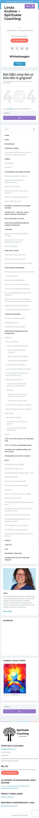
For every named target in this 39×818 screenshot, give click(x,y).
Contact (8, 545)
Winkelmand (9, 163)
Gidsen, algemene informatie (18, 356)
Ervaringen (9, 144)
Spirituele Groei (12, 250)
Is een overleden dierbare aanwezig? (16, 351)
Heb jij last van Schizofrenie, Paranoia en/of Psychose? (16, 385)
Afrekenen (8, 167)
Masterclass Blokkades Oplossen (16, 176)
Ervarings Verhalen (13, 553)
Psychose (10, 390)
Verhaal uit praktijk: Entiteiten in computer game (19, 503)
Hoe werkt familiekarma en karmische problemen (18, 294)
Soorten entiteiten (12, 342)
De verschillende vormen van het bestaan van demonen (17, 374)
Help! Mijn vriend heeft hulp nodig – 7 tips (19, 473)
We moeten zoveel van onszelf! (15, 481)
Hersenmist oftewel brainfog (15, 318)
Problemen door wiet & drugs (18, 456)
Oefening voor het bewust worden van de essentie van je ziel (19, 510)
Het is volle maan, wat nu (13, 498)
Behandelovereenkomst (9, 806)
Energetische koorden (13, 417)
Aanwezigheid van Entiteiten (15, 365)
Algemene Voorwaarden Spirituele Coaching (16, 235)
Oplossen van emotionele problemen (17, 289)
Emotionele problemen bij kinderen (17, 306)
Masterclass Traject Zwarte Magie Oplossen (16, 192)
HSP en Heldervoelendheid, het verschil (18, 263)
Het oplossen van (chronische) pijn (16, 485)
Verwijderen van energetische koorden (17, 423)
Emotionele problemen (14, 268)
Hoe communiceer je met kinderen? (18, 310)
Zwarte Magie (9, 413)
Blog (7, 460)
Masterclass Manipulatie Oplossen (16, 197)
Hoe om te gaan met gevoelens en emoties (19, 272)
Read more (7, 611)
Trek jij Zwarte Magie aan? (14, 469)
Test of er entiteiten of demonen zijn (19, 440)
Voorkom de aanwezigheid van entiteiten (18, 450)
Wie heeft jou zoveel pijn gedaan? (16, 530)
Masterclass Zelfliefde (12, 186)
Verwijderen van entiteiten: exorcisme (19, 405)
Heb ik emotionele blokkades (15, 280)
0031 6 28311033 (19, 41)
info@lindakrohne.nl (8, 749)
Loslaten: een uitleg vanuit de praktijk (18, 494)
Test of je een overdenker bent (18, 445)
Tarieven (8, 229)
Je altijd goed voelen (12, 322)
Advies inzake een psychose (17, 401)
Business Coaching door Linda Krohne (17, 207)
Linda (7, 139)
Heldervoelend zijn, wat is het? (15, 255)
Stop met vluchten (12, 276)
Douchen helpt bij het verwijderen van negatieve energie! (17, 520)
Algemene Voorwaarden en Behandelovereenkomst (14, 241)
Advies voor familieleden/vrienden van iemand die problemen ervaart (18, 154)
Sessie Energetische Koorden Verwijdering (17, 429)
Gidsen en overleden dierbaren (17, 346)
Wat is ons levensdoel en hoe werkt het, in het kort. (19, 535)
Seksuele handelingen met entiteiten (18, 409)
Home (11, 109)
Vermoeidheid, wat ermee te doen (16, 525)
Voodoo (7, 434)
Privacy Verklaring (11, 246)
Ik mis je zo (8, 490)
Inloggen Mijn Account (14, 218)
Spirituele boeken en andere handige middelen (17, 224)
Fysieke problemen (12, 314)
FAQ (6, 549)
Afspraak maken (12, 148)
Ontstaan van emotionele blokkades (17, 284)
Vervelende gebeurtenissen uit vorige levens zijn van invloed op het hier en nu (18, 300)
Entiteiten (8, 337)
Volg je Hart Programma (13, 201)
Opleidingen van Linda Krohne (17, 172)
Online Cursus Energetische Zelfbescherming (14, 181)
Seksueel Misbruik (11, 477)
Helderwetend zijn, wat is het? (15, 259)
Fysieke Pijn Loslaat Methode (15, 327)
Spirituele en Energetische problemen (16, 332)
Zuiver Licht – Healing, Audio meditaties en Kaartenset (17, 213)
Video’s (8, 540)
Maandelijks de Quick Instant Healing (17, 559)
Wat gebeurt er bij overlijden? (18, 361)
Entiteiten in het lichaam (14, 380)
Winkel (8, 159)
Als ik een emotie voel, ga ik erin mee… (18, 515)
